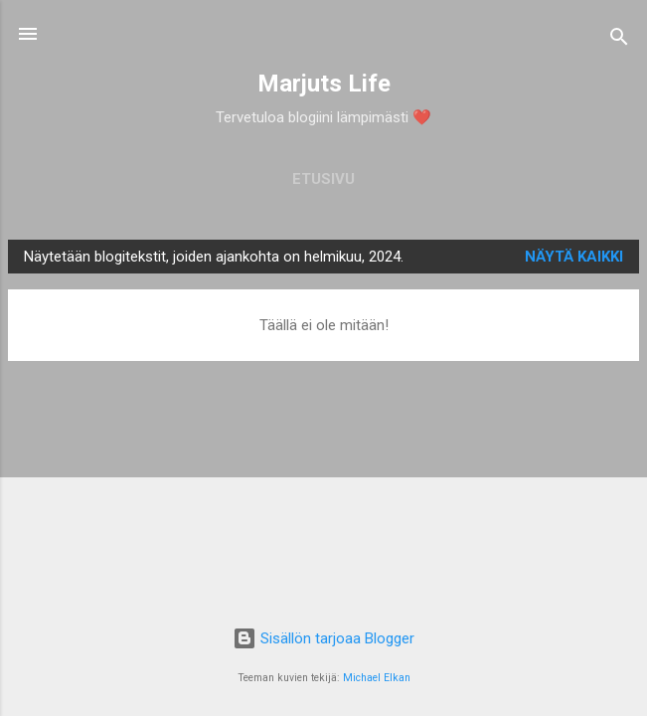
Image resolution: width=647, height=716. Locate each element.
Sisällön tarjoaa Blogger (323, 638)
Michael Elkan (376, 677)
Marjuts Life (324, 83)
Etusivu (323, 179)
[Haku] (619, 40)
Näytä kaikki (574, 257)
